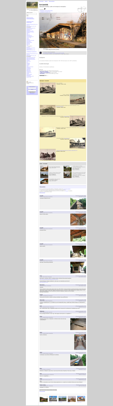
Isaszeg (50, 401)
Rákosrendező (29, 26)
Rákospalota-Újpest (30, 28)
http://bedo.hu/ (82, 127)
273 (27, 25)
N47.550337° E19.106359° (48, 52)
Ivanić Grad (79, 401)
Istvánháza (60, 401)
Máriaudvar (29, 75)
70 (28, 54)
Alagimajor (29, 61)
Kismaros (28, 39)
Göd (27, 33)
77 (30, 72)
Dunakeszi (28, 29)
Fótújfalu (28, 62)
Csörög (28, 73)
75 (30, 37)
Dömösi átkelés (29, 42)
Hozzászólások (42, 192)
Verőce (28, 38)
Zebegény (28, 43)
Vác (27, 37)
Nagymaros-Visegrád (30, 40)
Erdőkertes (28, 67)
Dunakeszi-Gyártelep (30, 31)
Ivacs (27, 65)
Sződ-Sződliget (29, 35)
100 (34, 24)
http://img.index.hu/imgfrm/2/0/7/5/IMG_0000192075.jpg (67, 150)
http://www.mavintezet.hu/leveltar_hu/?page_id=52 (49, 279)
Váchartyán (29, 71)
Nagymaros (29, 41)
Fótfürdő (28, 63)
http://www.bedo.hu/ (59, 106)
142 (36, 24)
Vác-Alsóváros (29, 36)
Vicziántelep (29, 68)
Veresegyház (29, 66)
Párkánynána (29, 49)
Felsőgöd (28, 34)
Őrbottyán (28, 69)
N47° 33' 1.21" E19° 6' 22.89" (58, 52)
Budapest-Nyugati (30, 24)
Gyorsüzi (66, 190)
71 (28, 25)
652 (34, 49)
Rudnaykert (29, 70)
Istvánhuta (41, 402)
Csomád (28, 64)
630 (32, 49)
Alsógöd (28, 32)
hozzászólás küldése (67, 188)
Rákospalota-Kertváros (31, 58)
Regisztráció (32, 93)
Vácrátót (28, 72)
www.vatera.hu (66, 116)
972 (32, 66)
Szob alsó (28, 44)
